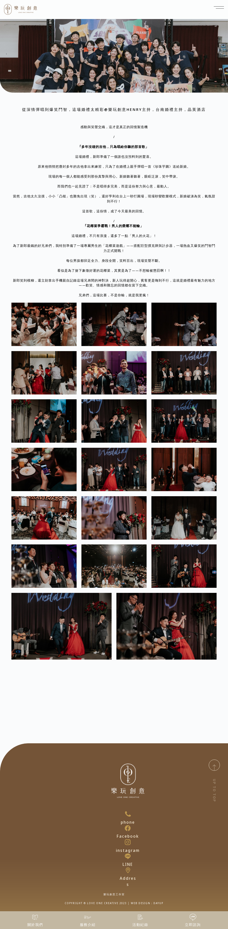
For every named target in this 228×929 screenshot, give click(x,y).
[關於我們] (35, 917)
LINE (127, 864)
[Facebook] (128, 828)
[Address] (128, 870)
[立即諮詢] (192, 917)
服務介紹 (88, 924)
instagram (128, 850)
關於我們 (35, 924)
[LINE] (128, 856)
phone (128, 822)
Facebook (128, 836)
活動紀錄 (140, 924)
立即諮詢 (193, 924)
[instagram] (128, 842)
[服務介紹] (87, 917)
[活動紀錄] (140, 917)
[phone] (128, 814)
